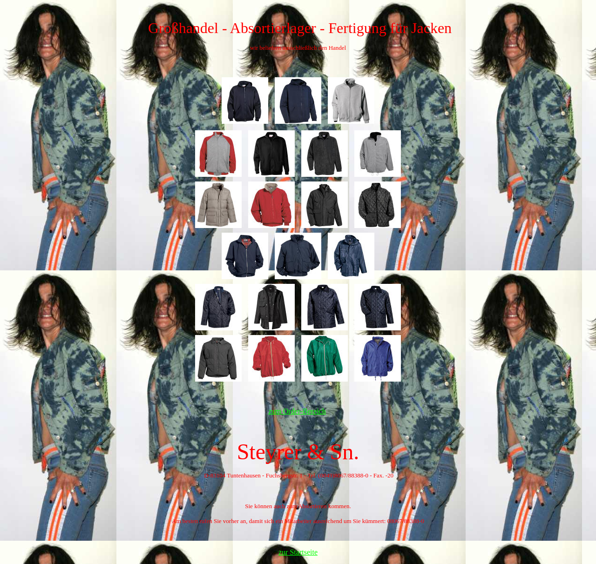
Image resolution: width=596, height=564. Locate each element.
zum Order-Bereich (297, 411)
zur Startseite (298, 552)
